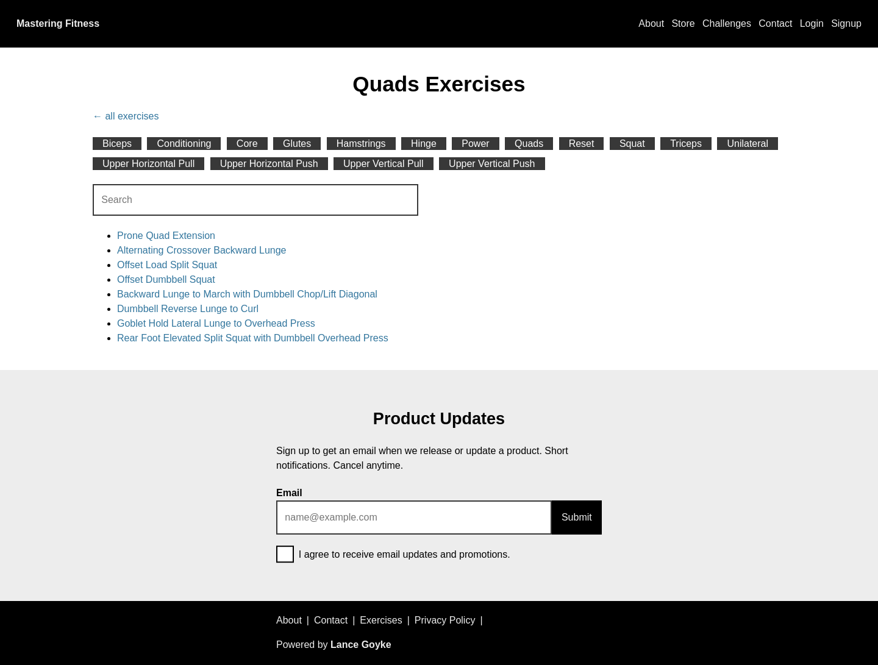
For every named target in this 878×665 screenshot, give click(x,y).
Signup (846, 23)
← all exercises (126, 116)
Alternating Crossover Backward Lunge (201, 250)
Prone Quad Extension (166, 235)
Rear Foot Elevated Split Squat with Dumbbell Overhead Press (252, 338)
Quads (529, 143)
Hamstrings (361, 143)
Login (812, 23)
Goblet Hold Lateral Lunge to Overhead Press (216, 323)
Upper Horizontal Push (269, 163)
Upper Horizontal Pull (148, 163)
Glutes (297, 143)
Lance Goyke (360, 644)
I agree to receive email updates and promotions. (393, 555)
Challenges (726, 23)
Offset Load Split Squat (167, 265)
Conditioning (184, 143)
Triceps (686, 143)
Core (247, 143)
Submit (577, 517)
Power (475, 143)
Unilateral (747, 143)
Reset (581, 143)
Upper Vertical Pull (383, 163)
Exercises (381, 620)
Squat (632, 143)
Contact (775, 23)
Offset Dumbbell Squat (166, 279)
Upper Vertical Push (492, 163)
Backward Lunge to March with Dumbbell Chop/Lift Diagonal (247, 294)
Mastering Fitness (57, 23)
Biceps (117, 143)
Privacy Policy (445, 620)
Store (682, 23)
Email (289, 493)
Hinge (424, 143)
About (651, 23)
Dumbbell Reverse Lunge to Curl (188, 309)
